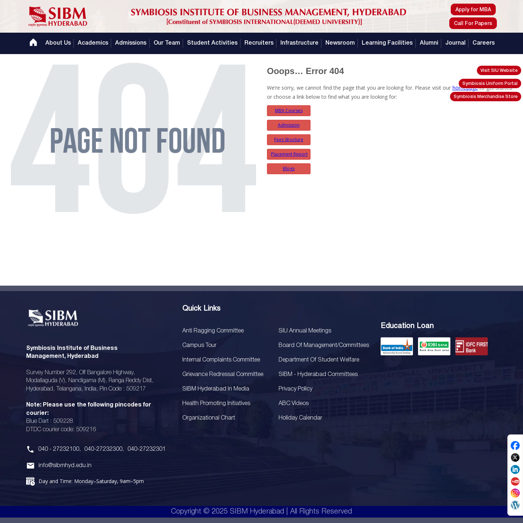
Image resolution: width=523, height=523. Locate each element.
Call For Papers (473, 23)
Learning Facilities (387, 43)
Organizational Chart (208, 418)
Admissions (130, 43)
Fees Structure (288, 139)
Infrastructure (299, 43)
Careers (484, 43)
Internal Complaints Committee (221, 360)
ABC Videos (294, 403)
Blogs (289, 169)
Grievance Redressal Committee (222, 374)
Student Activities (212, 43)
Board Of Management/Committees (324, 345)
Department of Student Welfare (319, 360)
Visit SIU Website (499, 71)
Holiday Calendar (300, 418)
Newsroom (340, 43)
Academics (93, 43)
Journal (455, 43)
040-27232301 (146, 449)
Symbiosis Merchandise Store (486, 97)
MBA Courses (289, 110)
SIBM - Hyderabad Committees (318, 374)
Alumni (429, 43)
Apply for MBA (473, 10)
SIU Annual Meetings (305, 331)
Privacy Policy (295, 389)
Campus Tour (199, 345)
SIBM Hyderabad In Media (215, 389)
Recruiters (258, 43)
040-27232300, (104, 449)
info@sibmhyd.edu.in (65, 465)
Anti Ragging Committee (213, 331)
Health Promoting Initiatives (216, 403)
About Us (58, 43)
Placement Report (289, 154)
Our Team (167, 43)
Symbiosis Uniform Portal (490, 84)
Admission (289, 125)
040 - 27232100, (59, 449)
